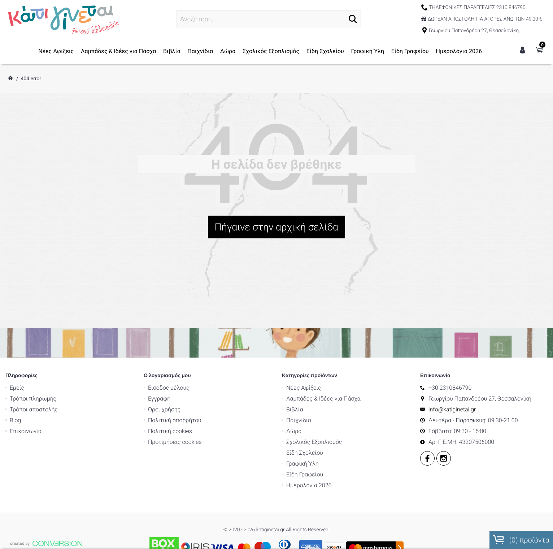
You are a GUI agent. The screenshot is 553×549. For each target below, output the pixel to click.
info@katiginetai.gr (452, 324)
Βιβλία (171, 51)
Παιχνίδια (200, 51)
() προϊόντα (521, 539)
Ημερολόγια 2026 (459, 51)
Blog (15, 335)
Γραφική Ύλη (367, 51)
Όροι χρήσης (164, 324)
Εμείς (17, 302)
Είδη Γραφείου (410, 51)
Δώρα (228, 51)
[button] (353, 19)
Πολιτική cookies (170, 345)
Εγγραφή (159, 313)
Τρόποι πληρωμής (33, 313)
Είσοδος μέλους (169, 302)
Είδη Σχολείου (325, 51)
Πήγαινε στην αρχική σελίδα (277, 227)
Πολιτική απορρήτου (174, 335)
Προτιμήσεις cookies (175, 356)
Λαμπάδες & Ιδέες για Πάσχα (118, 51)
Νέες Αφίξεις (56, 51)
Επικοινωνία (26, 345)
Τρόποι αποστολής (34, 324)
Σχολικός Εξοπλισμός (271, 51)
